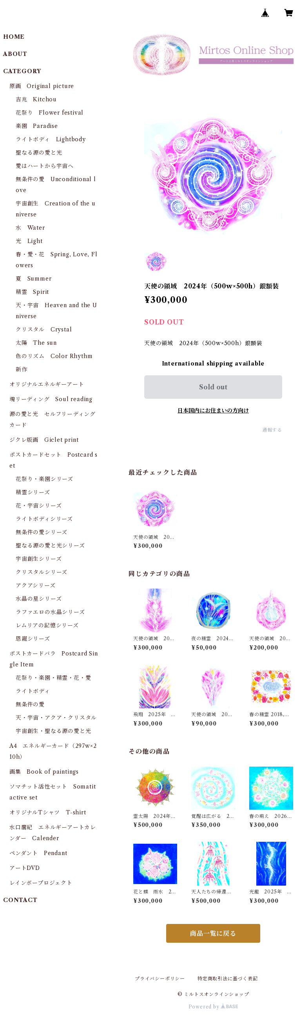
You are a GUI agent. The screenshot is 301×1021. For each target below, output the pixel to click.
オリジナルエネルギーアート (46, 384)
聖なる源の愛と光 (39, 152)
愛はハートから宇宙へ (45, 165)
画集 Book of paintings (44, 771)
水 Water (30, 227)
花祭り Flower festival (49, 112)
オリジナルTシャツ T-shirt (47, 812)
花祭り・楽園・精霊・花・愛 (53, 677)
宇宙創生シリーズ (39, 558)
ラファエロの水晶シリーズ (50, 612)
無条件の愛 (30, 704)
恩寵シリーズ (33, 638)
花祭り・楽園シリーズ (44, 479)
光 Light (29, 241)
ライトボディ (33, 691)
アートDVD (24, 868)
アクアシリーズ (36, 585)
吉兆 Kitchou (36, 99)
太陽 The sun (36, 342)
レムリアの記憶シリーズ (47, 625)
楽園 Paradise (37, 126)
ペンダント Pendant (38, 853)
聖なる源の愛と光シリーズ (50, 545)
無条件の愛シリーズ (41, 532)
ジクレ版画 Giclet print (43, 439)
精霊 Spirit (32, 291)
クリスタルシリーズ (41, 572)
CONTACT (20, 900)
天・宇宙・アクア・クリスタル (56, 717)
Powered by (213, 1007)
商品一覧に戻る (213, 933)
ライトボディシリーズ (44, 518)
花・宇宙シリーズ (39, 505)
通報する (272, 430)
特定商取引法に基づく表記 (228, 978)
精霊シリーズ (33, 492)
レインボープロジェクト (41, 882)
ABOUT (15, 54)
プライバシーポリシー (160, 978)
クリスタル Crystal (44, 329)
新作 (21, 369)
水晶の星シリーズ (39, 598)
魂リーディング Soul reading (50, 399)
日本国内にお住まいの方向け (213, 410)
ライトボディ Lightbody (51, 139)
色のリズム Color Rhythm (54, 356)
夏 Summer (33, 278)
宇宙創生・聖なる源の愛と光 (53, 731)
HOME (14, 36)
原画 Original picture (41, 86)
